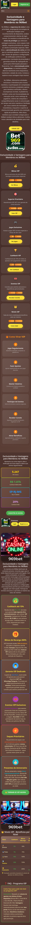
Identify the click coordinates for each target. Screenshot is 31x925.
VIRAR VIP (15, 129)
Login (14, 4)
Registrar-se (24, 4)
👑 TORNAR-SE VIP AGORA (15, 792)
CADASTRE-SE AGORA (15, 513)
